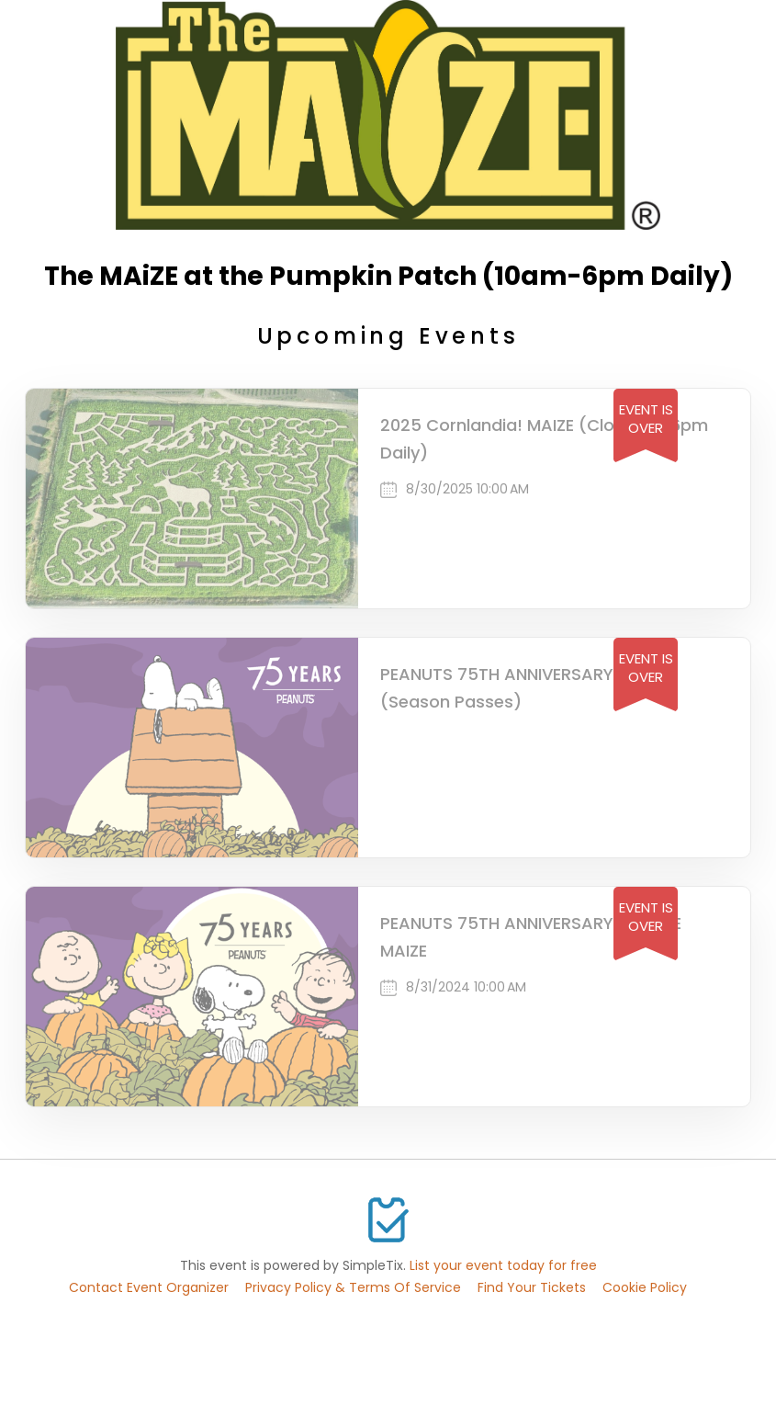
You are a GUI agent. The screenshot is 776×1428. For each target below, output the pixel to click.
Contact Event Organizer (149, 1287)
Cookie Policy (644, 1287)
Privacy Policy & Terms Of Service (353, 1287)
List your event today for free (503, 1265)
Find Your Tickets (532, 1287)
